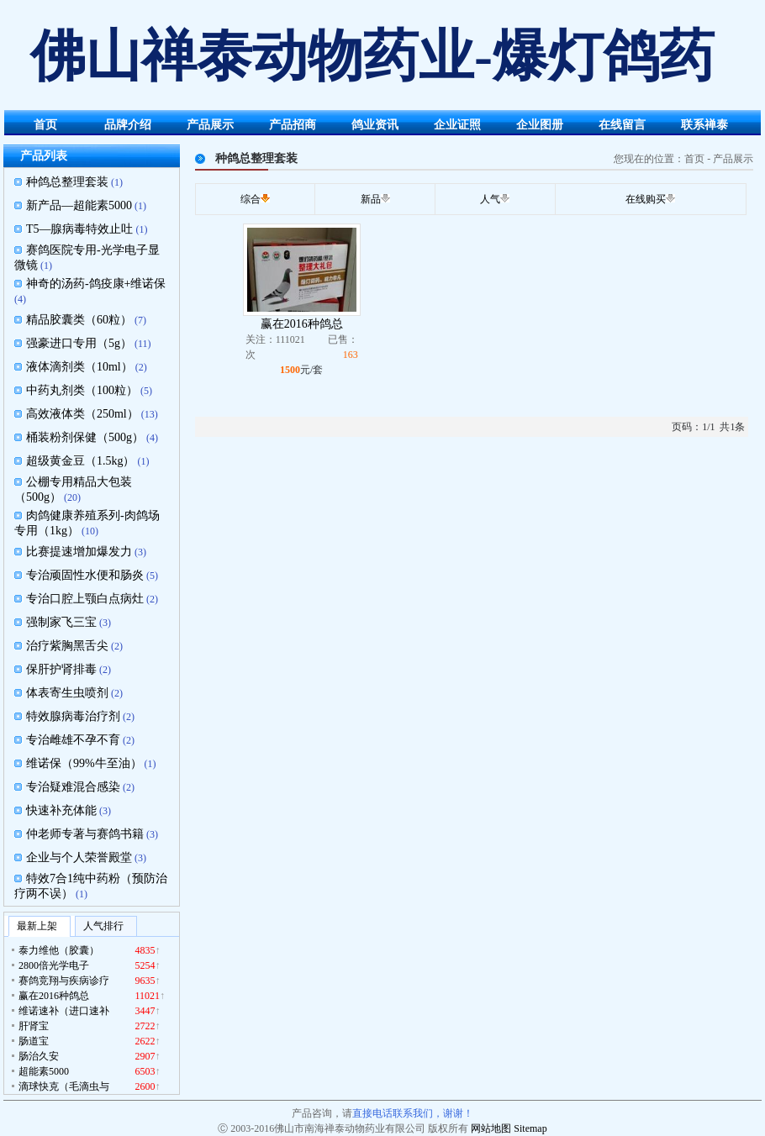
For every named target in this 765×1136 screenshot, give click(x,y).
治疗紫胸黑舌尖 (67, 645)
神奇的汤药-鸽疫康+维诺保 (96, 283)
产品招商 (292, 124)
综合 (250, 199)
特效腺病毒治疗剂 (73, 716)
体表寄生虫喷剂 (67, 692)
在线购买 (645, 199)
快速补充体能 (61, 810)
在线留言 (622, 124)
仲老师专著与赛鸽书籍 (85, 834)
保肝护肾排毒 (61, 669)
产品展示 (210, 124)
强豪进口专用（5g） (79, 343)
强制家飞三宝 (61, 622)
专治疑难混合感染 (73, 787)
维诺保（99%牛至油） (84, 763)
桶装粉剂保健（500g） (85, 437)
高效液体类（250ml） (82, 414)
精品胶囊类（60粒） (79, 319)
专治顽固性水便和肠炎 (85, 575)
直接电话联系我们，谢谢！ (412, 1113)
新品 (371, 199)
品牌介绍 (127, 124)
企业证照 (457, 124)
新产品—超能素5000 (79, 205)
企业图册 (539, 124)
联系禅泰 (704, 124)
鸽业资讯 (374, 124)
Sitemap (530, 1128)
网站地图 (491, 1128)
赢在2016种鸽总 (302, 324)
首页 (45, 124)
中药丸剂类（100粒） (82, 390)
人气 (490, 199)
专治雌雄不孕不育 (73, 740)
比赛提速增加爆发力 (79, 551)
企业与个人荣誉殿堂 (79, 857)
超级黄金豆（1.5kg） (80, 461)
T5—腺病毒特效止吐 (80, 229)
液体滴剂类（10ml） (79, 366)
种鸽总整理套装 (67, 182)
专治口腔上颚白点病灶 (85, 598)
